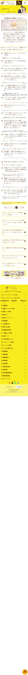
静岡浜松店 (23, 300)
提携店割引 (6, 357)
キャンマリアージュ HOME (10, 295)
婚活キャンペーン (7, 317)
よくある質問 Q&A (8, 348)
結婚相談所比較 (7, 330)
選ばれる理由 (6, 327)
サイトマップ (6, 378)
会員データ (6, 336)
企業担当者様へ (7, 366)
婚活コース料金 (7, 311)
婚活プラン (6, 314)
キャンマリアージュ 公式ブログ (11, 298)
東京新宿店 (14, 300)
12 (21, 207)
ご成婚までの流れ (7, 333)
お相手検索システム (8, 339)
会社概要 (5, 363)
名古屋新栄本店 (4, 300)
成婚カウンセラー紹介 (9, 308)
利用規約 (5, 369)
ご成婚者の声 (6, 324)
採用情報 (5, 360)
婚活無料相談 (6, 375)
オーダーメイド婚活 (8, 342)
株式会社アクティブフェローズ (16, 402)
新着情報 (5, 351)
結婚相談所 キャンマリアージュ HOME (10, 14)
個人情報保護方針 (7, 372)
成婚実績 (5, 320)
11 (18, 207)
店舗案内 (5, 305)
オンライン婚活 (7, 345)
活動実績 (5, 354)
